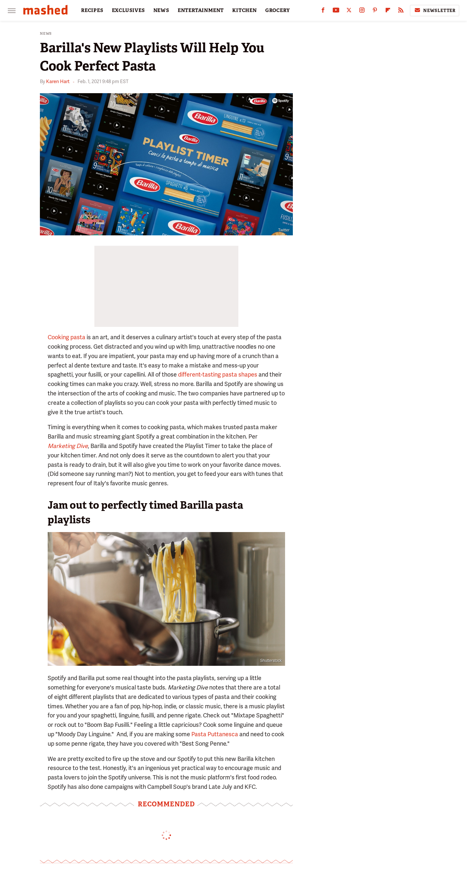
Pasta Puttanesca (214, 734)
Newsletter (434, 10)
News (46, 33)
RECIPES (92, 10)
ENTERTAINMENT (201, 10)
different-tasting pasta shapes (217, 374)
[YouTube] (336, 11)
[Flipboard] (388, 11)
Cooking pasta (66, 337)
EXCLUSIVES (128, 10)
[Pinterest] (375, 11)
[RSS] (401, 11)
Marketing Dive (68, 446)
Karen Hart (58, 81)
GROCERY (277, 10)
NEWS (161, 10)
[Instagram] (362, 11)
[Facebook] (323, 11)
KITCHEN (244, 10)
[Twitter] (349, 11)
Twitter (284, 230)
